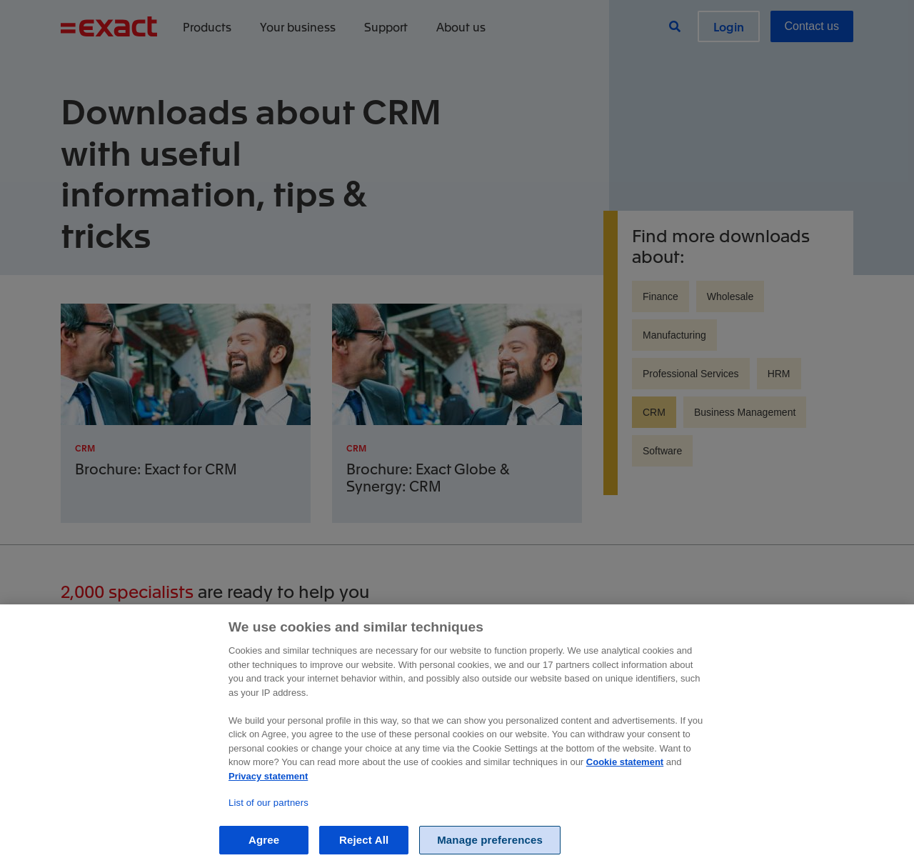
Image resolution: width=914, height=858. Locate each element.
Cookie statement (624, 817)
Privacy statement (268, 831)
